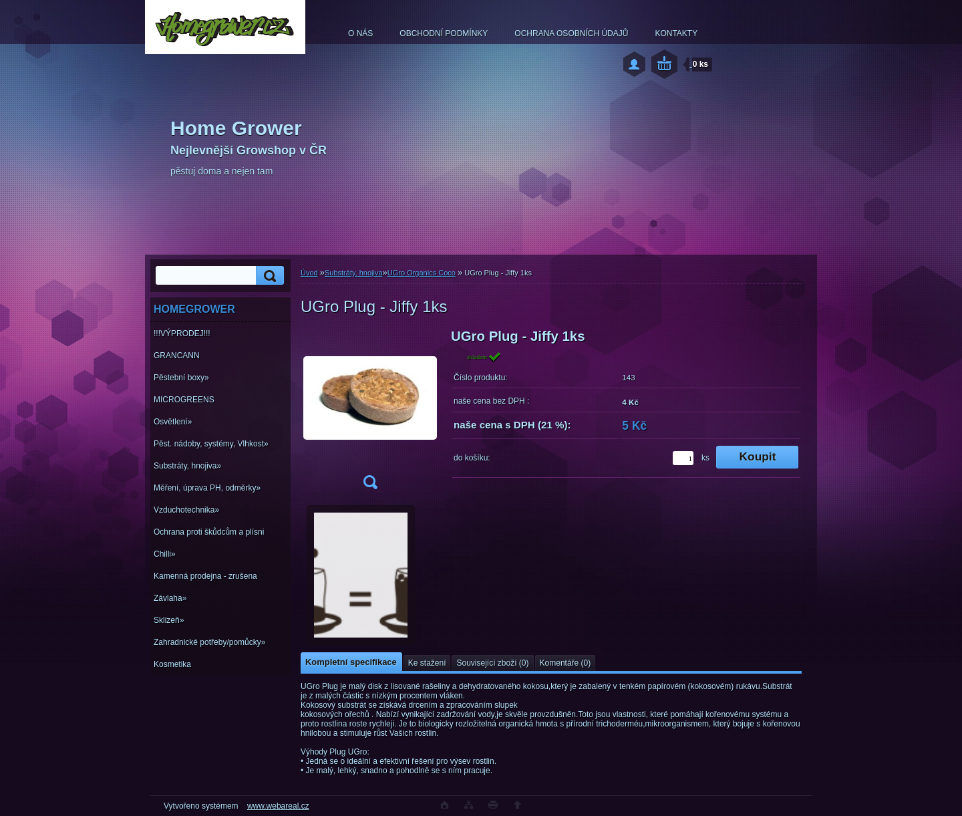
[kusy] (683, 458)
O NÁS (360, 33)
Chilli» (165, 554)
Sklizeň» (169, 620)
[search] (268, 275)
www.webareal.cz (278, 806)
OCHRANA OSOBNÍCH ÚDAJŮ (571, 33)
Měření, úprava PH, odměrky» (207, 488)
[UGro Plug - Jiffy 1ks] (370, 413)
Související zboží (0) (492, 663)
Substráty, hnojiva (354, 273)
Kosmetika (172, 664)
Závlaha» (170, 598)
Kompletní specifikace (351, 662)
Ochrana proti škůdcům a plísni (209, 532)
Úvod (309, 273)
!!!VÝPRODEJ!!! (182, 333)
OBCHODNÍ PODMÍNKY (443, 33)
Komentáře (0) (565, 663)
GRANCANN (177, 355)
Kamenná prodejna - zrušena (205, 576)
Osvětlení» (173, 421)
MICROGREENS (184, 399)
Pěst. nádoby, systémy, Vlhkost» (211, 443)
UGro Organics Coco (421, 273)
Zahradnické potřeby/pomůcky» (209, 642)
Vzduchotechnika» (186, 510)
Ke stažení (427, 663)
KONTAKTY (676, 33)
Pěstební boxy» (181, 377)
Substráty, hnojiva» (187, 465)
